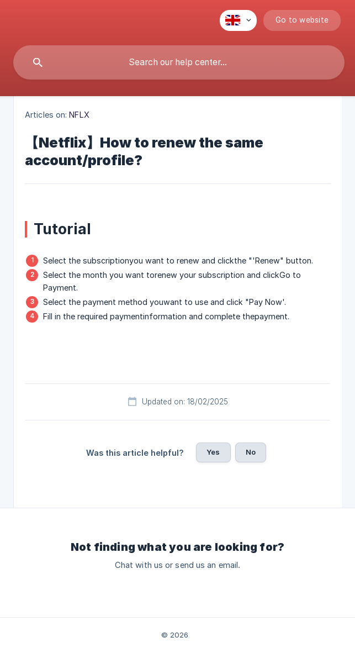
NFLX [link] (79, 114)
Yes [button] (213, 451)
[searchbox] (179, 62)
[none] (238, 20)
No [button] (251, 451)
